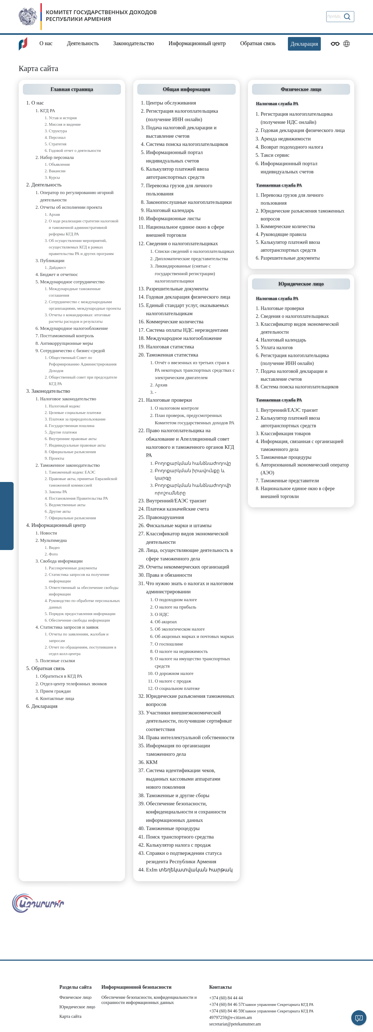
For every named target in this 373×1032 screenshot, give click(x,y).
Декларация (304, 44)
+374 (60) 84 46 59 (226, 1011)
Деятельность (83, 43)
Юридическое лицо (77, 1007)
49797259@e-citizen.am (230, 1017)
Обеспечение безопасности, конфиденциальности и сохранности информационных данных (149, 1000)
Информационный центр (197, 43)
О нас (45, 43)
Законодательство (133, 43)
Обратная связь (258, 43)
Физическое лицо (76, 997)
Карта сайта (71, 1016)
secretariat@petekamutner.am (235, 1024)
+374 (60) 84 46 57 (226, 1004)
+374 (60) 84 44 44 (226, 998)
